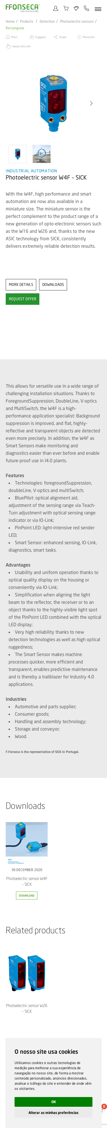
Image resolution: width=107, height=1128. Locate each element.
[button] (91, 103)
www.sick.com (21, 46)
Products (26, 21)
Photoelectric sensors (77, 21)
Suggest (40, 37)
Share (62, 37)
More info (88, 37)
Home (10, 21)
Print (14, 37)
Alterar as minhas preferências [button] (53, 1113)
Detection (47, 21)
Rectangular (15, 28)
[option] (53, 103)
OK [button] (53, 1102)
